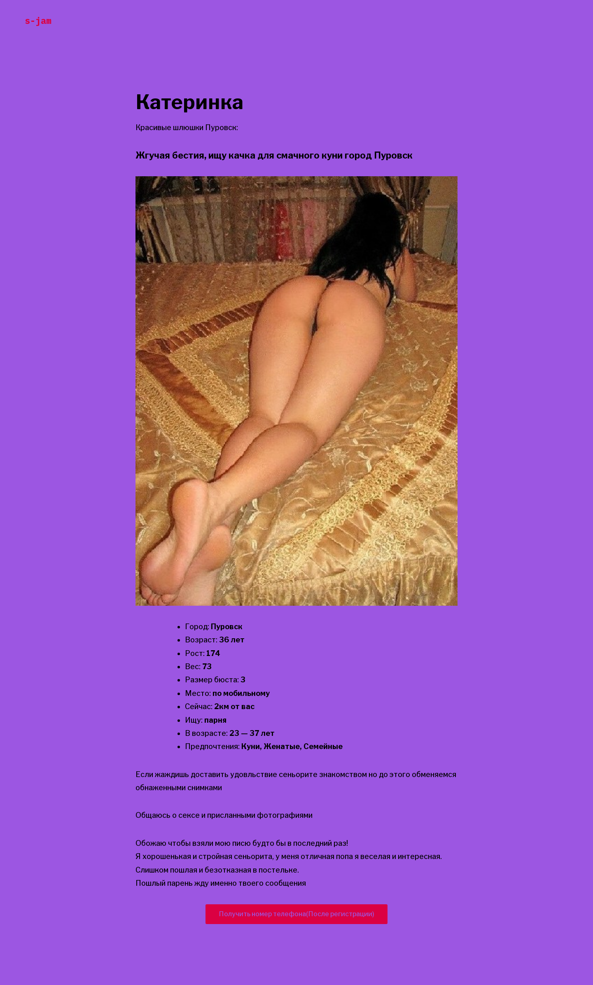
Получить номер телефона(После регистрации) (296, 914)
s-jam (38, 20)
